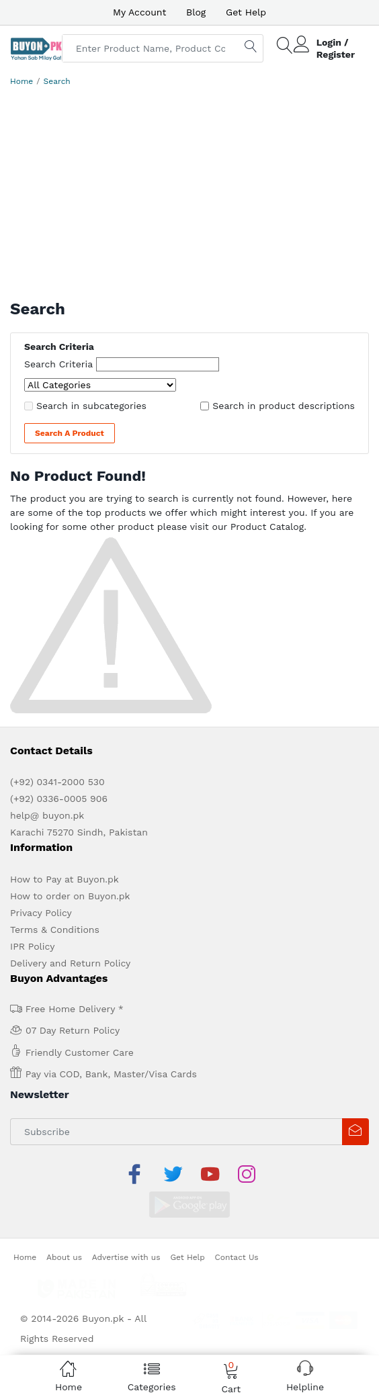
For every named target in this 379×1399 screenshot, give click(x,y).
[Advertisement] (189, 192)
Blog (196, 12)
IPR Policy (32, 946)
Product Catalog (267, 526)
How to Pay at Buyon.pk (64, 879)
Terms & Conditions (54, 929)
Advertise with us (126, 1224)
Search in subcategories (91, 405)
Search (57, 81)
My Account (139, 12)
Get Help (246, 12)
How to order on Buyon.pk (70, 896)
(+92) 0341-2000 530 (57, 781)
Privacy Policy (41, 912)
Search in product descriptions (283, 405)
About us (64, 1224)
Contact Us (237, 1224)
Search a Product (69, 433)
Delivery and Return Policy (70, 963)
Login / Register (336, 48)
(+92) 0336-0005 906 (59, 798)
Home (21, 81)
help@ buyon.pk (47, 815)
